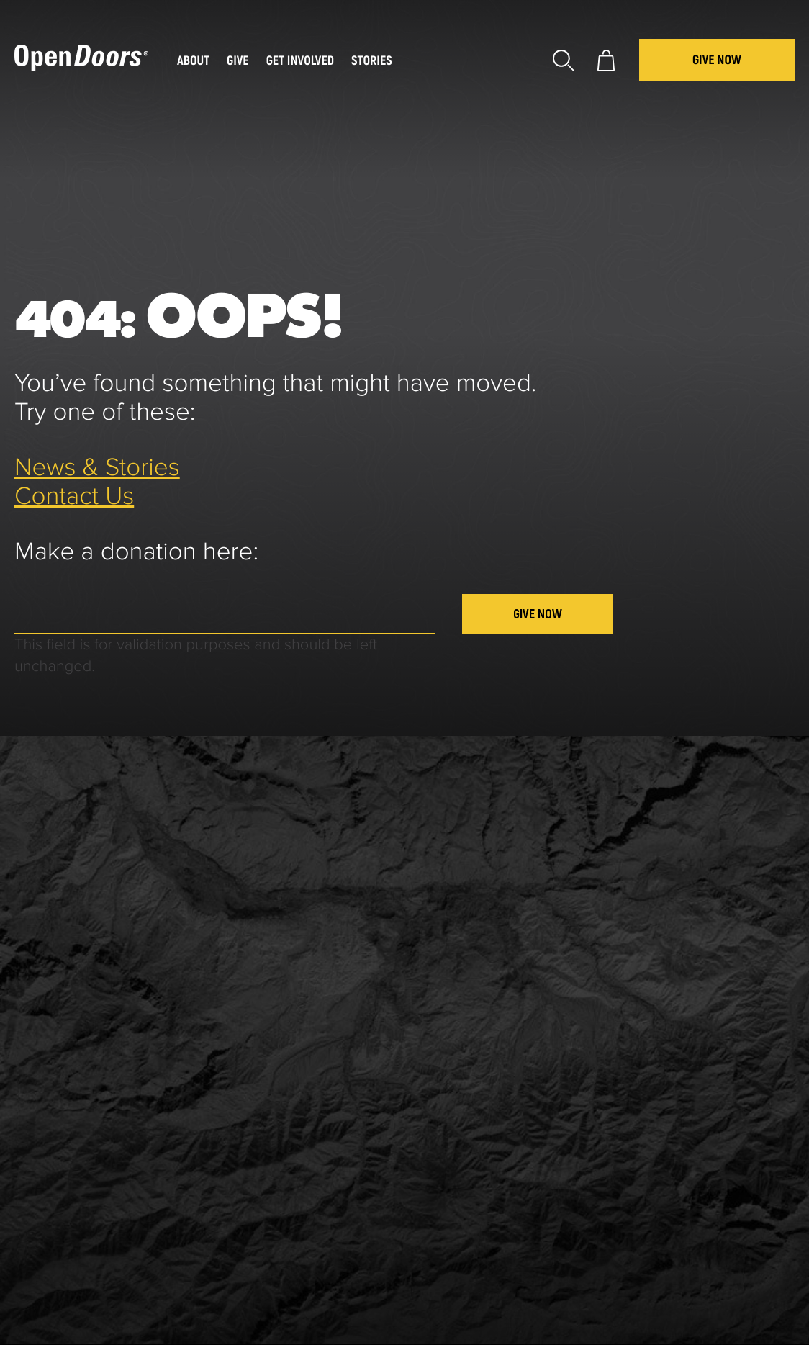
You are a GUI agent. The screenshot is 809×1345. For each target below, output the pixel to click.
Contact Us (74, 497)
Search (563, 60)
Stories (371, 61)
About (193, 61)
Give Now (716, 60)
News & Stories (97, 468)
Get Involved (300, 61)
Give (238, 61)
